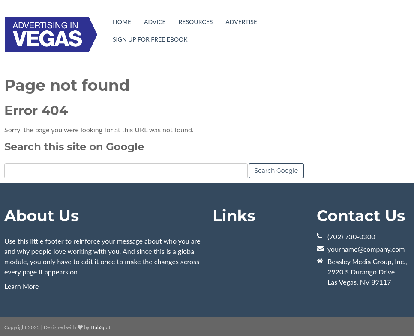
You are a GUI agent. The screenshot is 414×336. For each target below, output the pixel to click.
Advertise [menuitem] (241, 21)
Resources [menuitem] (196, 21)
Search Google (276, 171)
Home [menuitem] (122, 21)
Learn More (21, 286)
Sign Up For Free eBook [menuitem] (150, 39)
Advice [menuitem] (155, 21)
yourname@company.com (366, 249)
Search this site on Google (74, 146)
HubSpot (100, 327)
